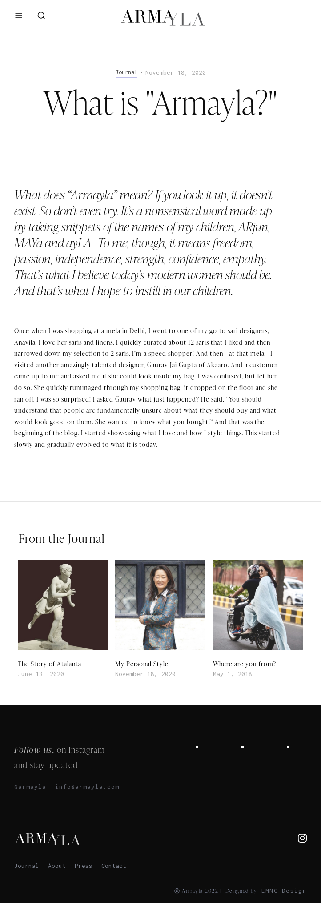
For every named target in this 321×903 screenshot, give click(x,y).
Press (83, 865)
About (57, 865)
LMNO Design (284, 890)
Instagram (86, 750)
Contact (113, 865)
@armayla (30, 786)
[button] (18, 15)
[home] (160, 17)
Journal (26, 865)
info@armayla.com (87, 786)
